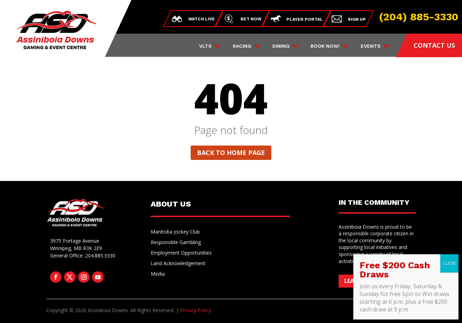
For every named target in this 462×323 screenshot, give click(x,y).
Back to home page (231, 152)
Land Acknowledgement (178, 264)
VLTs (205, 46)
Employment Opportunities (181, 253)
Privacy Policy (195, 310)
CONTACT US (434, 45)
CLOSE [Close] (449, 263)
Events (371, 46)
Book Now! (325, 46)
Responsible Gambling (176, 242)
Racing (242, 46)
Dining (281, 46)
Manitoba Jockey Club (175, 232)
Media (158, 274)
